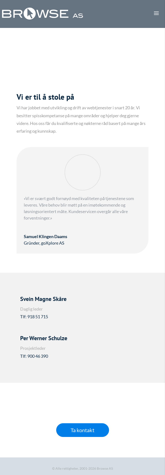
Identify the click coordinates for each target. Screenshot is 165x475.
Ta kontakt (82, 430)
